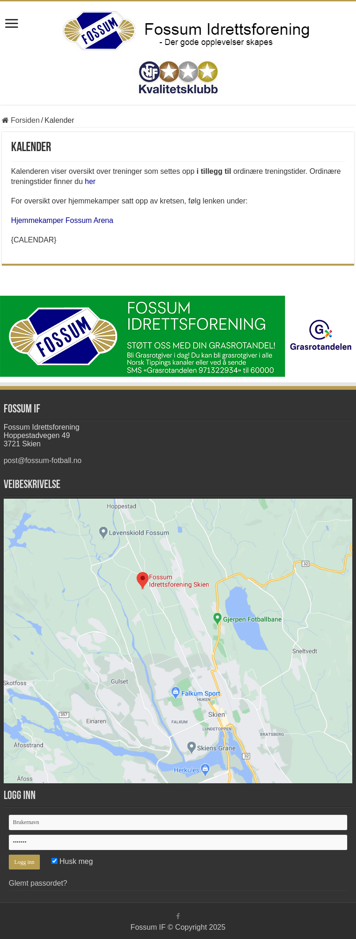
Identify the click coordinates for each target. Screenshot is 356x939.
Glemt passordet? (38, 883)
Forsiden (21, 120)
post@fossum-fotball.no (43, 460)
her (90, 181)
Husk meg (72, 861)
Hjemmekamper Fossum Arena (62, 220)
